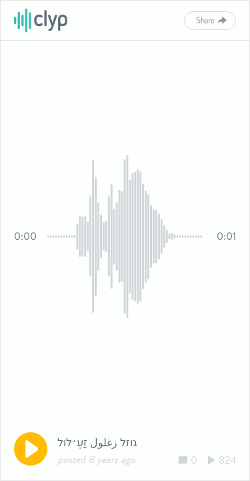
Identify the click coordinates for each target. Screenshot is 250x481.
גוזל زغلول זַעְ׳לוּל (97, 442)
